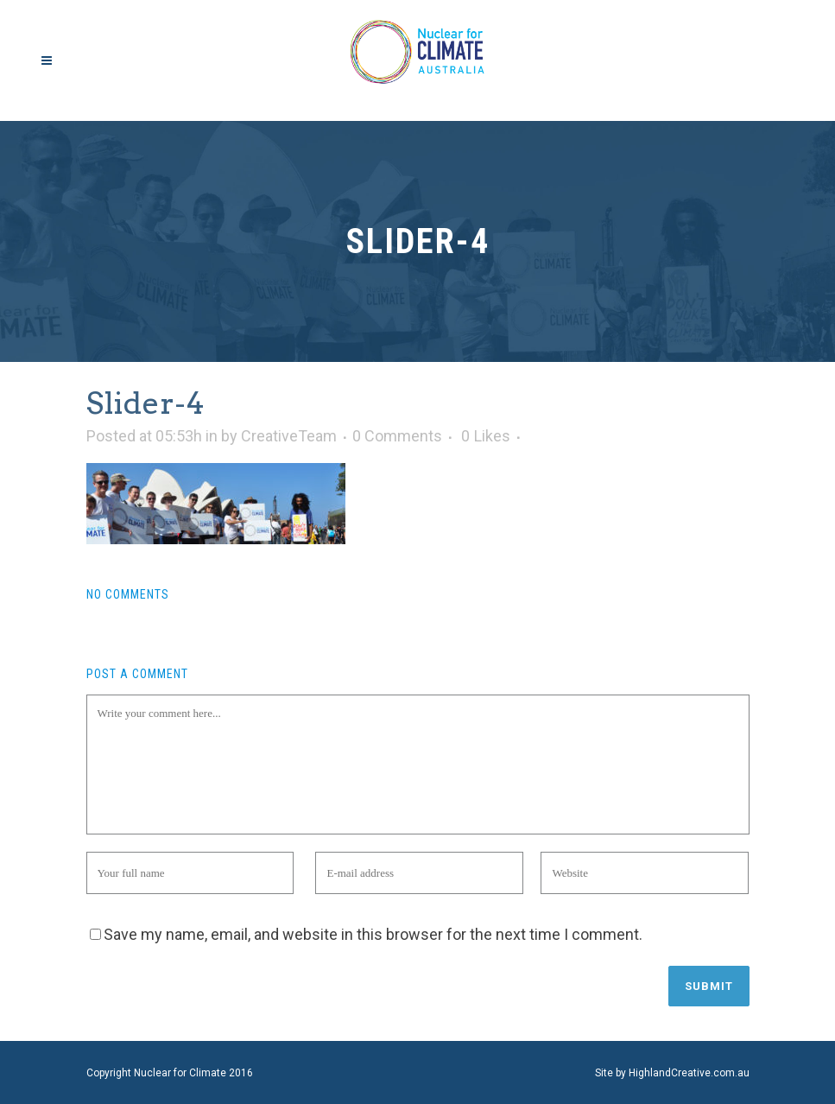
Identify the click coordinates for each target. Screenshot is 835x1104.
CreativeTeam (289, 436)
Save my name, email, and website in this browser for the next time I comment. (373, 934)
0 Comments (397, 436)
